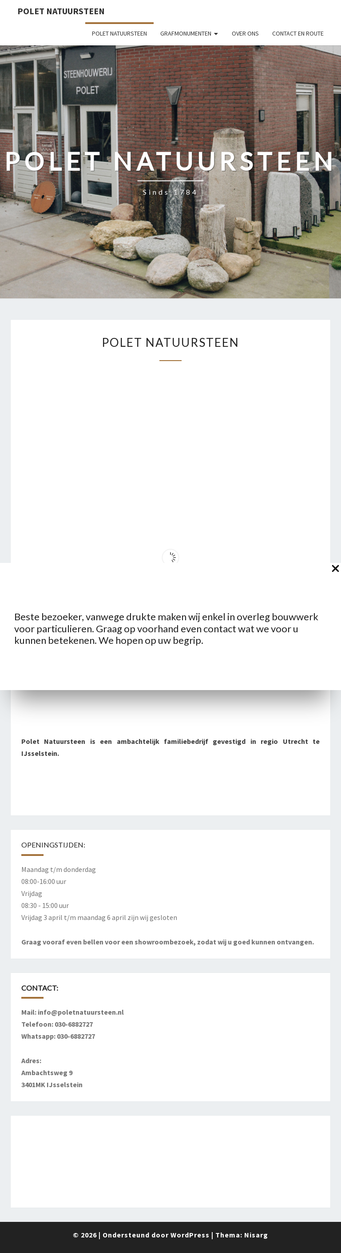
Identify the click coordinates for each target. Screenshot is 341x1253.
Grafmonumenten (185, 33)
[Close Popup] (335, 570)
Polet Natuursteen (61, 10)
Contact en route (298, 33)
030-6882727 (74, 1024)
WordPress (190, 1234)
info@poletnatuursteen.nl (81, 1012)
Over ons (245, 33)
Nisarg (256, 1234)
